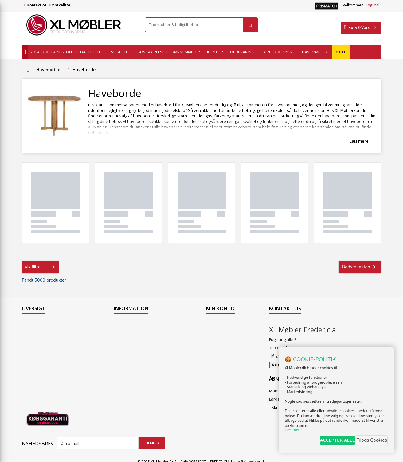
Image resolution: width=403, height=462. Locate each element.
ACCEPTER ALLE (328, 441)
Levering (122, 347)
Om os (120, 371)
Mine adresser (219, 339)
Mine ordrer (217, 323)
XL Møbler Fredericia (133, 379)
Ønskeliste (59, 5)
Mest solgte (32, 347)
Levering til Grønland (133, 339)
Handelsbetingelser (132, 355)
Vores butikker (35, 355)
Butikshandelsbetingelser (138, 363)
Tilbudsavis (32, 323)
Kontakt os (37, 5)
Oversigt (29, 371)
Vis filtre (41, 267)
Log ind (372, 5)
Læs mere (359, 141)
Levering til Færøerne (133, 323)
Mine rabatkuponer (224, 355)
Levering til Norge (130, 331)
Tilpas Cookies (369, 441)
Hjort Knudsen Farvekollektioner (144, 394)
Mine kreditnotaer (223, 331)
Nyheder (30, 339)
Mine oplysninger (222, 347)
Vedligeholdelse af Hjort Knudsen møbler (152, 387)
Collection (31, 331)
